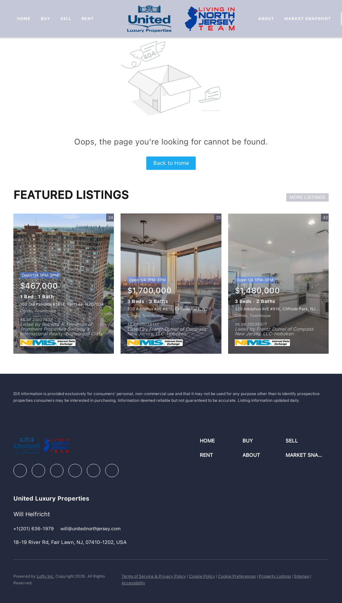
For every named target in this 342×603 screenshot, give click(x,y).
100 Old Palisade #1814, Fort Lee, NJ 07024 (62, 304)
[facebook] (20, 470)
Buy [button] (45, 18)
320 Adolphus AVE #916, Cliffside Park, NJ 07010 (282, 309)
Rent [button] (87, 18)
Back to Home (171, 163)
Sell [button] (65, 18)
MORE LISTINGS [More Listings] (307, 197)
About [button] (266, 18)
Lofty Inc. (45, 576)
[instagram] (75, 470)
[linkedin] (38, 470)
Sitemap (301, 576)
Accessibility (133, 583)
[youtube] (93, 470)
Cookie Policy (202, 576)
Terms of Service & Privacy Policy (154, 576)
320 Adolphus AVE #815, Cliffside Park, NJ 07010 (174, 309)
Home (23, 18)
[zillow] (56, 470)
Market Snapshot (307, 18)
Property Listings (275, 576)
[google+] (112, 470)
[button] (221, 441)
